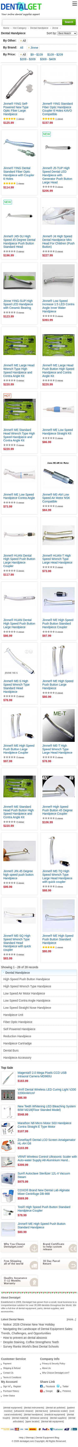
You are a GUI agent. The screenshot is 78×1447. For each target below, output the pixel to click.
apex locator (32, 1421)
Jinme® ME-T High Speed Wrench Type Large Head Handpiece (57, 749)
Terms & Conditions (12, 1377)
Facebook (50, 1386)
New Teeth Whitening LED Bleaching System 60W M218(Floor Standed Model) (47, 1108)
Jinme (55, 28)
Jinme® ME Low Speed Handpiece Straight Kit (57, 431)
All (21, 47)
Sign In (6, 1386)
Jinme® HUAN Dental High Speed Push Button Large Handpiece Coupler (19, 561)
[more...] (71, 1319)
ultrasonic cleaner (24, 1411)
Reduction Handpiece (17, 1036)
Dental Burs (11, 1050)
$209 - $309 (28, 59)
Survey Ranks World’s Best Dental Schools (31, 1346)
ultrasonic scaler (58, 1411)
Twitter (66, 1386)
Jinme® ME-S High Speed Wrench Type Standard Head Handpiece (16, 686)
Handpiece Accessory (17, 1057)
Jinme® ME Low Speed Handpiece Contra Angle (19, 496)
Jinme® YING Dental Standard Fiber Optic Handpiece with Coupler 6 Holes (18, 173)
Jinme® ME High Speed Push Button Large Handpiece (58, 684)
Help (21, 1437)
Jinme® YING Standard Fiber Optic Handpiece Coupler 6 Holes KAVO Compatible (57, 109)
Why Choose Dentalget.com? (55, 1373)
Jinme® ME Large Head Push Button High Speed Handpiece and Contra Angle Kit (58, 370)
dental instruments (34, 1407)
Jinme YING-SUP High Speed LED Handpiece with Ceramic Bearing (18, 304)
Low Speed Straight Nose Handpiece (27, 1007)
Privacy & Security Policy (53, 1363)
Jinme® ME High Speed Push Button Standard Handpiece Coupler (58, 623)
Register (17, 1386)
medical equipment (54, 1414)
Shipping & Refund (11, 1368)
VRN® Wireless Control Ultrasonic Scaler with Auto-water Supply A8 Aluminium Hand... (47, 1158)
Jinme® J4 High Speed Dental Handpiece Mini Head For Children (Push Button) (58, 241)
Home (6, 28)
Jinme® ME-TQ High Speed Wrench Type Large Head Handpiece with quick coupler (57, 876)
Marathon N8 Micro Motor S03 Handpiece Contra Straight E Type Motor (44, 1124)
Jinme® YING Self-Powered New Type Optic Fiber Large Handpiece (15, 109)
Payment (7, 1363)
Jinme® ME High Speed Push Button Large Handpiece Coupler (19, 749)
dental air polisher (56, 1407)
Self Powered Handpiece (19, 1029)
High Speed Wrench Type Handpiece (27, 986)
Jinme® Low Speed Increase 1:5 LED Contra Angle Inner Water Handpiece (58, 306)
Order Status (9, 1396)
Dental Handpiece (39, 28)
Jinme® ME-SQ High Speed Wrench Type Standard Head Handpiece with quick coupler (17, 942)
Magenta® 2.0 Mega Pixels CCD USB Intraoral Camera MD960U (42, 1074)
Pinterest (67, 1391)
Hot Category (19, 28)
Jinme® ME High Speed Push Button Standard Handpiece (58, 939)
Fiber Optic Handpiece (18, 1022)
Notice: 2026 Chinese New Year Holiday (29, 1324)
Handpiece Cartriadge (17, 1043)
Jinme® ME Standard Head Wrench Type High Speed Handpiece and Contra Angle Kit (19, 435)
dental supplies (58, 1418)
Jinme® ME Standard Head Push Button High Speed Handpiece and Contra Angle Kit (18, 812)
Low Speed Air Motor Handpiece (24, 993)
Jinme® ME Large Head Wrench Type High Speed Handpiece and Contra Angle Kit (19, 370)
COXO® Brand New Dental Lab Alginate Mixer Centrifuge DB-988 (44, 1192)
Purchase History (11, 1391)
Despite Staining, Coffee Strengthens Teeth (31, 1342)
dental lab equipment (52, 1421)
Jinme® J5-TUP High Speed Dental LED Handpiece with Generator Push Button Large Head (57, 175)
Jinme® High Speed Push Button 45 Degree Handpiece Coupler (57, 810)
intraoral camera (39, 1418)
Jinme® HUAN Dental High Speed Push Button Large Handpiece (19, 623)
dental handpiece (33, 1414)
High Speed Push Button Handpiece (27, 979)
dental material (20, 1418)
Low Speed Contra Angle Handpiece (27, 1000)
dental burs (41, 1411)
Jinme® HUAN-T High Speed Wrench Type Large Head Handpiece (57, 559)
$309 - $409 (48, 59)
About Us (46, 1368)
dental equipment (12, 1407)
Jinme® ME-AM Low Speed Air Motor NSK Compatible (56, 498)
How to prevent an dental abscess (25, 1337)
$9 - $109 (37, 54)
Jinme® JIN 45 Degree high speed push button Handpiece (18, 874)
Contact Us (8, 1373)
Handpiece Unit (13, 1014)
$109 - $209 (55, 54)
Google (49, 1391)
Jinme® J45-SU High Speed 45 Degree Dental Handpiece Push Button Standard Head (19, 241)
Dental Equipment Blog (47, 1437)
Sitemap (29, 1437)
